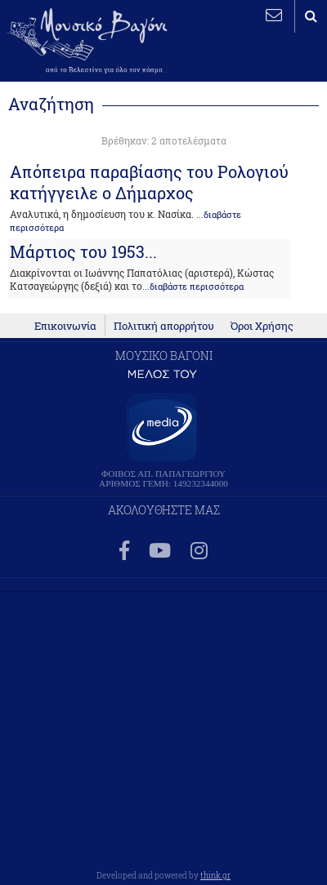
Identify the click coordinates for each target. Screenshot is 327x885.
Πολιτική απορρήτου (164, 325)
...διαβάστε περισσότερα (193, 286)
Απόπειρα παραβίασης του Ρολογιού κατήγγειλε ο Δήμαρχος (149, 182)
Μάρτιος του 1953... (83, 251)
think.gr (215, 875)
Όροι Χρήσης (262, 325)
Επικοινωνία (65, 325)
